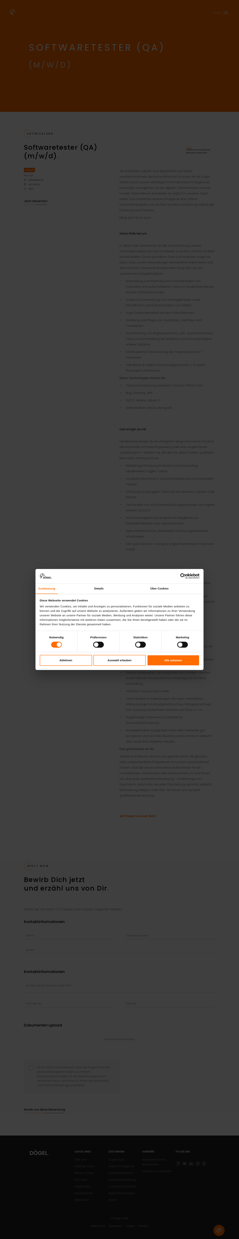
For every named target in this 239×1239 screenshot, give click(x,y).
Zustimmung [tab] (46, 588)
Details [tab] (99, 588)
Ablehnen (65, 660)
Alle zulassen (173, 660)
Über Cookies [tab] (159, 588)
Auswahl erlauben (119, 660)
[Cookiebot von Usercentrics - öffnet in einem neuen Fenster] (183, 576)
